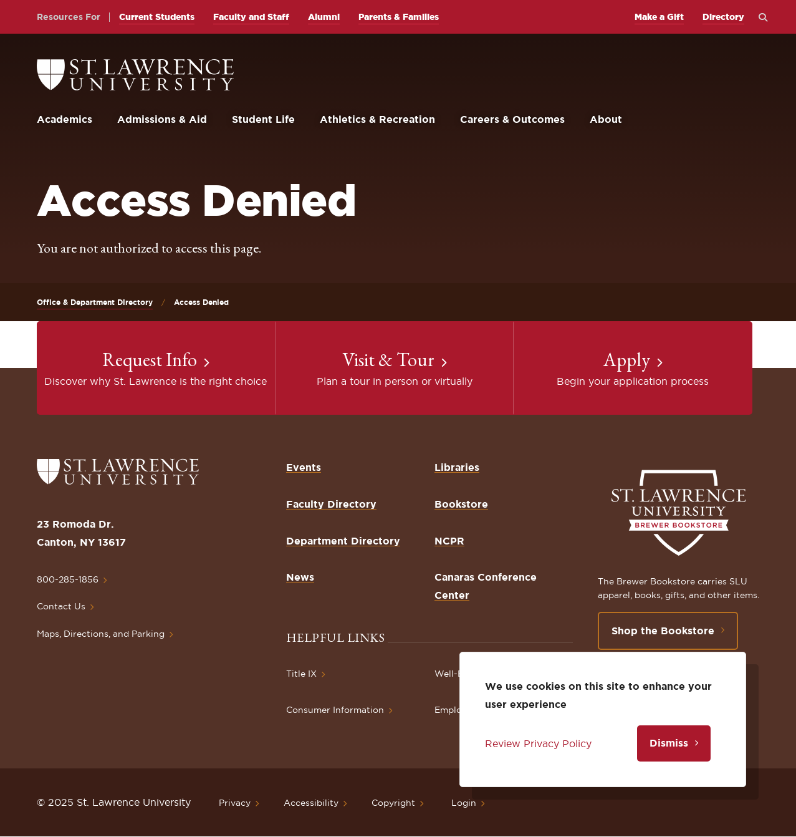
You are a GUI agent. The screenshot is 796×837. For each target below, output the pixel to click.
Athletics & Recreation (377, 119)
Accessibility (311, 803)
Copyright (393, 803)
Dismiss (669, 742)
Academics (64, 119)
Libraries (456, 467)
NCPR (449, 540)
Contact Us (61, 606)
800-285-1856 (67, 579)
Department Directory (343, 540)
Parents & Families (398, 17)
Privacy (235, 803)
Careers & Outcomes (512, 119)
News (300, 577)
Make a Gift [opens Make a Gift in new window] (659, 17)
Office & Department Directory (95, 302)
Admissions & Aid (162, 119)
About (606, 119)
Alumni (324, 17)
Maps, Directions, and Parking (101, 634)
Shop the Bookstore (662, 630)
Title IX (301, 674)
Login (463, 803)
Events (303, 467)
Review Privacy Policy (538, 743)
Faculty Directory (331, 504)
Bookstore (461, 504)
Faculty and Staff (251, 17)
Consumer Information (335, 710)
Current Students (156, 17)
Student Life (263, 119)
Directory (723, 17)
